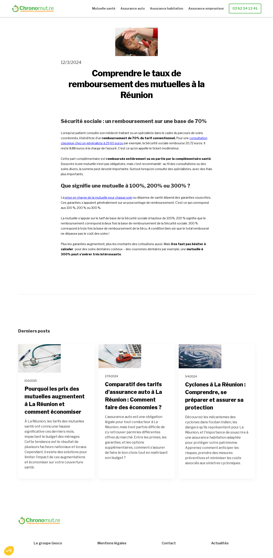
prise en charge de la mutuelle (86, 197)
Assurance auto (133, 8)
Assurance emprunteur (206, 8)
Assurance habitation (166, 8)
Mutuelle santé (103, 8)
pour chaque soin (120, 197)
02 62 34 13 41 (245, 8)
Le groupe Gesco (48, 543)
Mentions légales (111, 543)
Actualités (220, 543)
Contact (169, 543)
